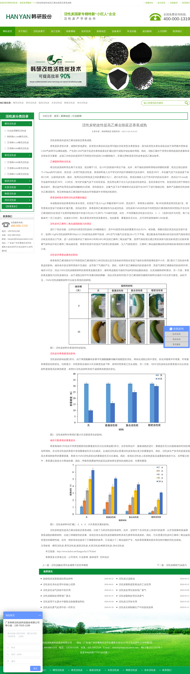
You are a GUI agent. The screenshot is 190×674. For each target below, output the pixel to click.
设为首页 (161, 3)
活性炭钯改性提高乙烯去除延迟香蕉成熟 (53, 3)
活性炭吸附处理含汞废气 (131, 596)
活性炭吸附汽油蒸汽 (176, 565)
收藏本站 (149, 3)
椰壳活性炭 (18, 103)
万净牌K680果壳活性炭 (18, 168)
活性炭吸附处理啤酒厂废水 (57, 596)
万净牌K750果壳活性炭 (18, 174)
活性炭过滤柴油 (127, 579)
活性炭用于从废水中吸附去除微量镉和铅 (63, 601)
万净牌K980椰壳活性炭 (18, 148)
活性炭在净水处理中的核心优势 (59, 584)
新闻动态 (65, 116)
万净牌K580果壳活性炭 (18, 162)
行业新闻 (77, 116)
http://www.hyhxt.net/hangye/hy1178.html (76, 551)
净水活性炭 (82, 103)
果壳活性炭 (31, 103)
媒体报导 (94, 557)
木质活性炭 (56, 103)
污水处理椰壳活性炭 (16, 131)
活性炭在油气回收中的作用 (57, 590)
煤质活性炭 (44, 103)
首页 (56, 116)
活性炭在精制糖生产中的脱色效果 (136, 607)
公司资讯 (73, 557)
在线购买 (174, 3)
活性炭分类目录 (17, 116)
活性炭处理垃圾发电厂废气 (132, 590)
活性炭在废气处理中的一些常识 (59, 607)
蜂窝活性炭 (69, 103)
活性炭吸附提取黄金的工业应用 (135, 584)
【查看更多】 (11, 206)
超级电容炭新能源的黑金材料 (58, 579)
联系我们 (186, 3)
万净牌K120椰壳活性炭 (18, 142)
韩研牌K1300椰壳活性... (18, 136)
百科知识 (104, 557)
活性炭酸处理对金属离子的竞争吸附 (69, 565)
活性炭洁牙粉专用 (128, 601)
